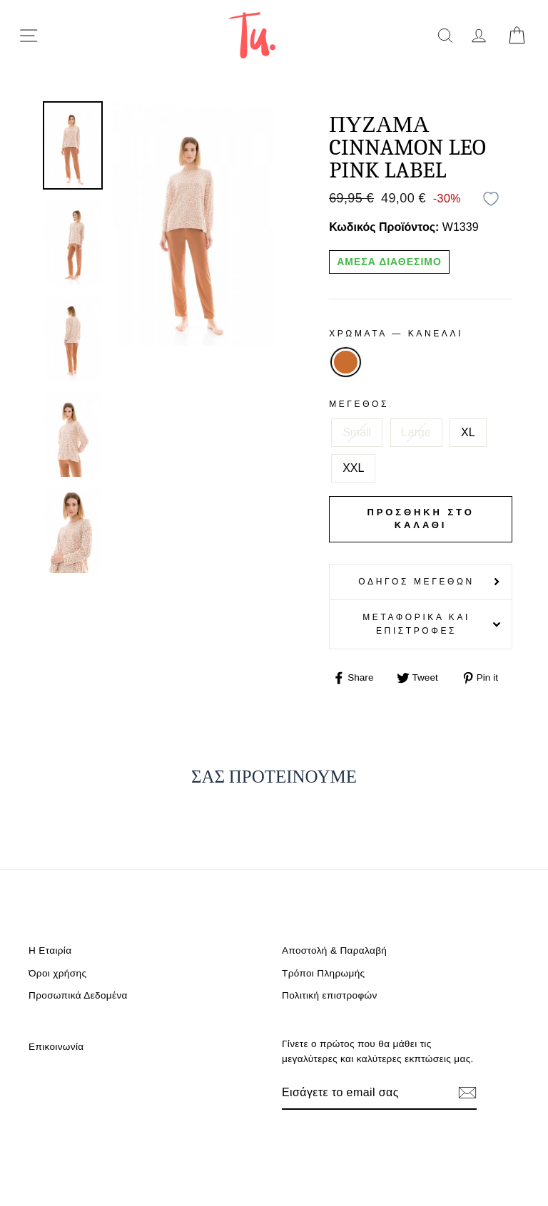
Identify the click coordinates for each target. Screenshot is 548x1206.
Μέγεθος (359, 404)
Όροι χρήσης (57, 973)
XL (468, 432)
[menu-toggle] (28, 35)
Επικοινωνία (56, 1046)
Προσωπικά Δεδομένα (78, 995)
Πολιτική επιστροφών (329, 995)
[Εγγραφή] (467, 1092)
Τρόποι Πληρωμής (323, 973)
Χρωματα (396, 334)
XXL (353, 468)
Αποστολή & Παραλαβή (334, 950)
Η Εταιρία (50, 950)
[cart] (516, 35)
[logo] (252, 35)
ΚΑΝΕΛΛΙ (345, 362)
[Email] (364, 1092)
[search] (445, 35)
